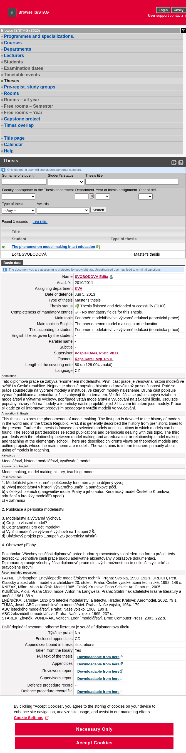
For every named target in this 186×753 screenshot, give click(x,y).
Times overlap (19, 125)
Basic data (12, 263)
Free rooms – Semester (28, 106)
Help (9, 151)
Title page (14, 138)
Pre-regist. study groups (29, 87)
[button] (12, 12)
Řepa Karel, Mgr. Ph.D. (94, 359)
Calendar (13, 144)
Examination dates (23, 68)
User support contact (165, 16)
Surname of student (17, 175)
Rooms (11, 93)
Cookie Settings (31, 724)
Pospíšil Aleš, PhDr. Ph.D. (97, 353)
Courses (13, 42)
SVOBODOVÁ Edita (91, 277)
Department (84, 190)
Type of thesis (13, 204)
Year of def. (147, 190)
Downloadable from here (98, 657)
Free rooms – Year (23, 112)
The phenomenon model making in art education (53, 247)
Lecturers (14, 55)
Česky (178, 10)
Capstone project (22, 119)
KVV (78, 289)
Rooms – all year (21, 99)
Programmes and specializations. (39, 36)
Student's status (60, 175)
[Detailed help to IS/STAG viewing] (181, 163)
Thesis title (94, 175)
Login (163, 10)
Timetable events (22, 74)
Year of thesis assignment (116, 190)
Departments (17, 49)
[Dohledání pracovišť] (91, 196)
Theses (11, 80)
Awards (43, 204)
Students (13, 62)
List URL (40, 222)
